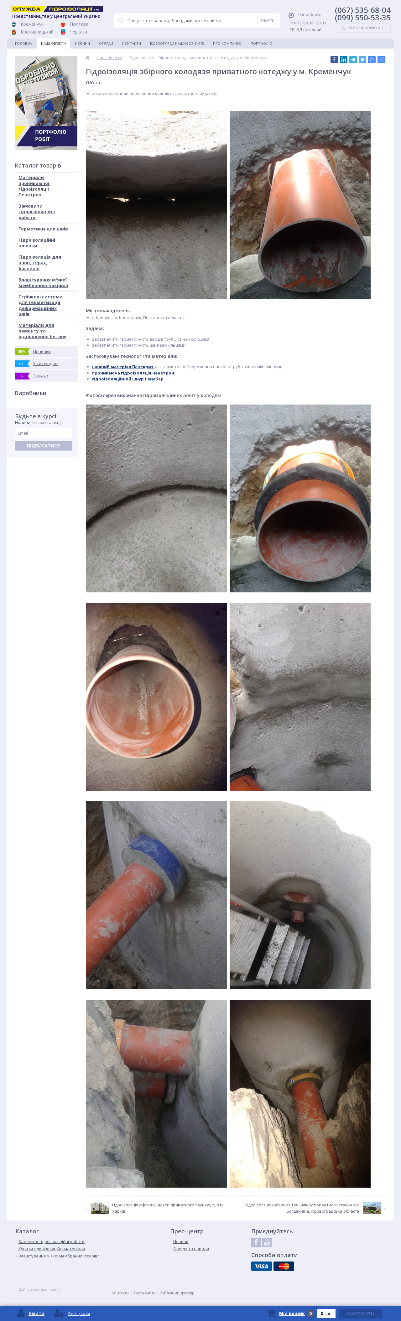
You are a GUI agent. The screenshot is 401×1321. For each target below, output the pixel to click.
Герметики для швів (43, 229)
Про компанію (227, 43)
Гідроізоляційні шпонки (36, 243)
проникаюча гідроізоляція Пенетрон (133, 373)
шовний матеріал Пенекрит (123, 366)
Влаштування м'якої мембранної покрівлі (43, 282)
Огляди (106, 43)
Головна (23, 43)
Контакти (131, 43)
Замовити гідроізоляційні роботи (36, 211)
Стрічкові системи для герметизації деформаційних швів (40, 305)
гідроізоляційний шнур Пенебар (128, 379)
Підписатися (43, 446)
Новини (82, 43)
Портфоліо (261, 43)
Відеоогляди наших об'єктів (177, 43)
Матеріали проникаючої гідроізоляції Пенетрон (33, 186)
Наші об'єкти (53, 43)
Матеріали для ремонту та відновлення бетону (42, 330)
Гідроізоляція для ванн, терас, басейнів (39, 262)
